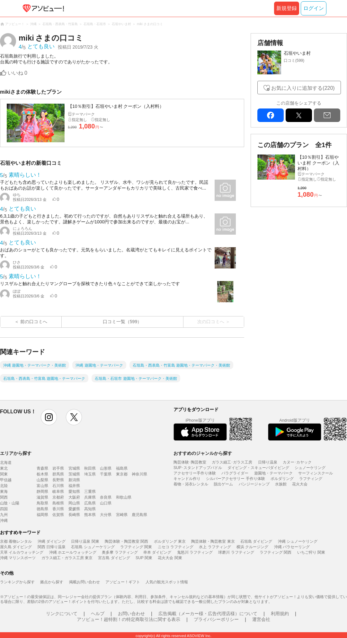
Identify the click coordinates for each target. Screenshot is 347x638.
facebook (270, 115)
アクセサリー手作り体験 (195, 473)
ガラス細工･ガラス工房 (232, 462)
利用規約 (280, 613)
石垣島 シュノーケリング (92, 547)
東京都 (122, 474)
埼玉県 (90, 474)
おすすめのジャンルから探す (203, 453)
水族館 (281, 484)
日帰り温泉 (267, 462)
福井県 (74, 485)
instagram (49, 417)
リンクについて (61, 613)
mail (327, 115)
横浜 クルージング (252, 547)
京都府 (58, 497)
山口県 (105, 503)
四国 (4, 509)
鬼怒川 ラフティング (195, 552)
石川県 (58, 485)
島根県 (58, 503)
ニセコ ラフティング (175, 547)
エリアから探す (15, 453)
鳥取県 (42, 503)
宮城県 (74, 468)
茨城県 (74, 474)
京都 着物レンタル (16, 541)
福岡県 (42, 514)
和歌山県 (123, 497)
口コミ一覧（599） (122, 321)
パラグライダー (234, 473)
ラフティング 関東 (136, 547)
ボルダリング (282, 478)
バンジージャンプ (254, 484)
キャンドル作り (187, 478)
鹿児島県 (139, 514)
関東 (4, 474)
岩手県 (58, 468)
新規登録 (286, 8)
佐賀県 (58, 514)
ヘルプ (97, 613)
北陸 (4, 485)
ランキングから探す (17, 582)
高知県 (90, 509)
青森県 (42, 468)
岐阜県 (58, 491)
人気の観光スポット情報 (167, 582)
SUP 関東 (144, 558)
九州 (4, 514)
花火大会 (299, 484)
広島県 (90, 503)
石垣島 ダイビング (256, 541)
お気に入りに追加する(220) (302, 88)
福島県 (122, 468)
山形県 (105, 468)
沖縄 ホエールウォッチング (72, 552)
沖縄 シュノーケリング (297, 541)
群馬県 (58, 474)
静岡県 (42, 491)
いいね (17, 73)
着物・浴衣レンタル (191, 484)
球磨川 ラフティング (236, 552)
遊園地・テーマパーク (273, 473)
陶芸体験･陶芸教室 (190, 462)
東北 (4, 468)
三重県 (90, 491)
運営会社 (261, 619)
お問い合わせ (131, 613)
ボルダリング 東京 (170, 541)
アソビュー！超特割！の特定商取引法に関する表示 (128, 619)
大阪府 (74, 497)
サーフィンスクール (315, 473)
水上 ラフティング (215, 547)
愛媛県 (74, 509)
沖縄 (4, 520)
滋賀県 (42, 497)
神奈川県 (139, 474)
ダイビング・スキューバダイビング (258, 467)
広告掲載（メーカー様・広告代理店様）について (207, 613)
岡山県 (74, 503)
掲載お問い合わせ (84, 582)
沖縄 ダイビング (52, 541)
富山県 (42, 485)
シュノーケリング (310, 467)
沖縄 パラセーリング (292, 547)
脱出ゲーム (223, 484)
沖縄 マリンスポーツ (18, 558)
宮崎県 (122, 514)
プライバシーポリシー (216, 619)
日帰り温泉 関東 (85, 541)
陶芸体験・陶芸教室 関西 (126, 541)
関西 (4, 497)
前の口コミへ (33, 321)
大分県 (105, 514)
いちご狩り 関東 (311, 552)
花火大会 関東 (170, 558)
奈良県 (105, 497)
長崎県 (74, 514)
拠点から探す (51, 582)
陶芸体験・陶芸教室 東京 (213, 541)
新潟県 (74, 480)
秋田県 (90, 468)
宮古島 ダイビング (114, 558)
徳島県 (42, 509)
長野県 (58, 480)
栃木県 (42, 474)
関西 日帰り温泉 (52, 547)
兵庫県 (90, 497)
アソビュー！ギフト (122, 582)
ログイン (313, 8)
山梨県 (42, 480)
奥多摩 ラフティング (120, 552)
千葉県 (105, 474)
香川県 (58, 509)
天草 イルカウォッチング (21, 552)
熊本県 (90, 514)
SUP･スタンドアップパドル (198, 467)
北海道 (6, 462)
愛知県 (74, 491)
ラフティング (310, 478)
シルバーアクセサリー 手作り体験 (235, 478)
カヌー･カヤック (297, 462)
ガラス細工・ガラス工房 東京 (67, 558)
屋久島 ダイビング (16, 547)
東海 (4, 491)
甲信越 (6, 480)
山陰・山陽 (9, 503)
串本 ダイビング (157, 552)
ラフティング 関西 (275, 552)
